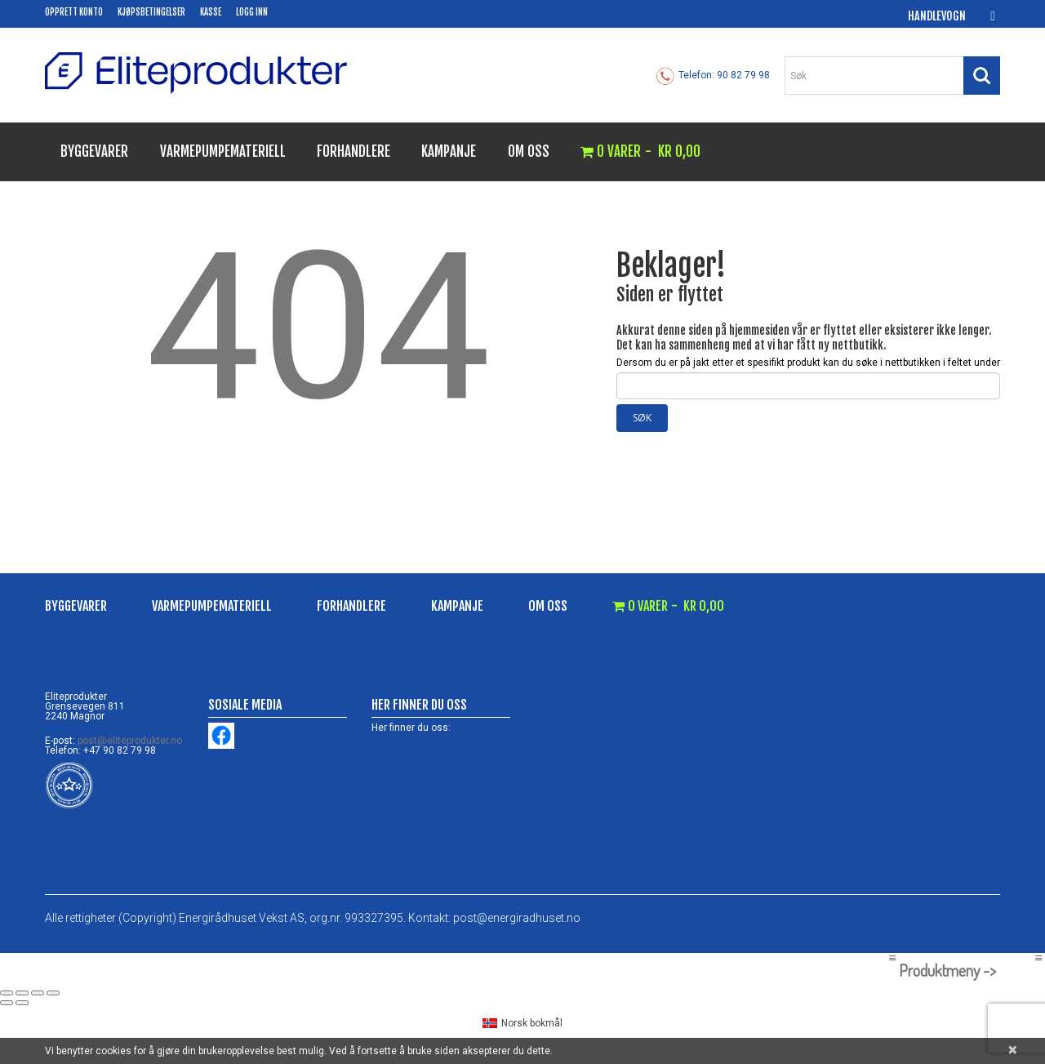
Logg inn (252, 12)
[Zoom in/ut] (6, 993)
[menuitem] (522, 1023)
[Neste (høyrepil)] (22, 1002)
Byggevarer (94, 151)
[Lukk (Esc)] (53, 993)
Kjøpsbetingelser (151, 12)
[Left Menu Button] (892, 958)
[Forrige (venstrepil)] (6, 1002)
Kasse (210, 12)
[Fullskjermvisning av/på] (22, 993)
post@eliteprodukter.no (130, 740)
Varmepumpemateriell (223, 151)
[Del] (37, 993)
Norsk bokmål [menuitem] (532, 1023)
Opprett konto (74, 12)
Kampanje (448, 151)
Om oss (528, 151)
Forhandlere (353, 151)
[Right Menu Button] (1038, 958)
